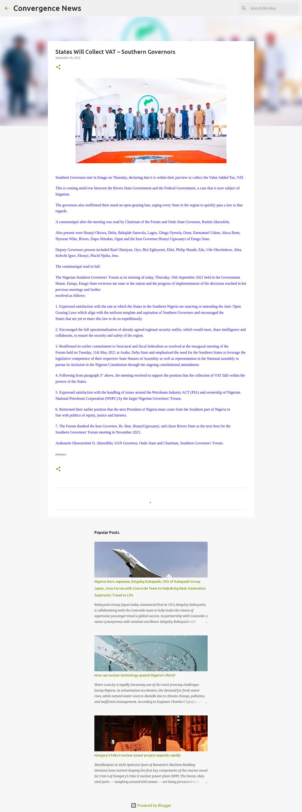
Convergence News (47, 8)
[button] (58, 67)
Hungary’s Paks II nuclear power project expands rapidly (137, 755)
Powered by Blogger (151, 805)
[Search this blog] (273, 8)
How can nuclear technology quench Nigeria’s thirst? (135, 675)
